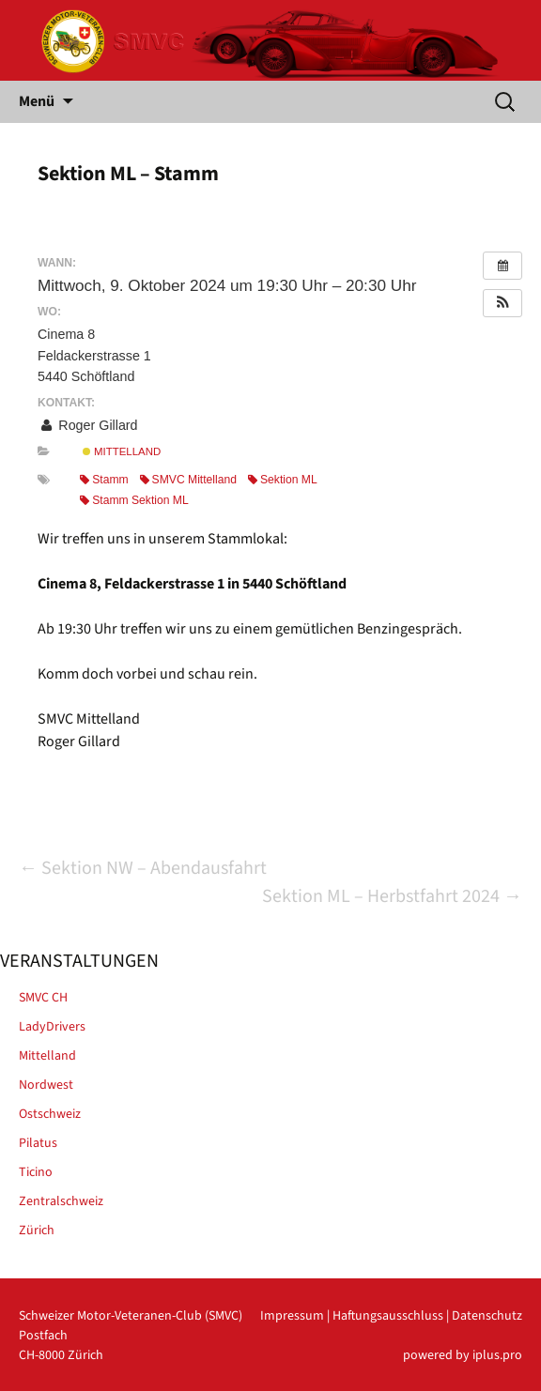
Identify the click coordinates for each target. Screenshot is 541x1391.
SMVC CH (43, 997)
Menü (36, 101)
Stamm (104, 479)
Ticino (36, 1172)
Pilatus (38, 1143)
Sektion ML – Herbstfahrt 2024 (392, 896)
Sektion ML (282, 479)
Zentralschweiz (61, 1201)
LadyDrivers (52, 1026)
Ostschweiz (50, 1114)
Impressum (292, 1316)
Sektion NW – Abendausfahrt (143, 868)
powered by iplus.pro (462, 1355)
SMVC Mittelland (188, 479)
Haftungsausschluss (387, 1316)
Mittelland (122, 451)
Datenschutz (487, 1316)
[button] (502, 303)
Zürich (36, 1230)
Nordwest (46, 1085)
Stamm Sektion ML (134, 500)
